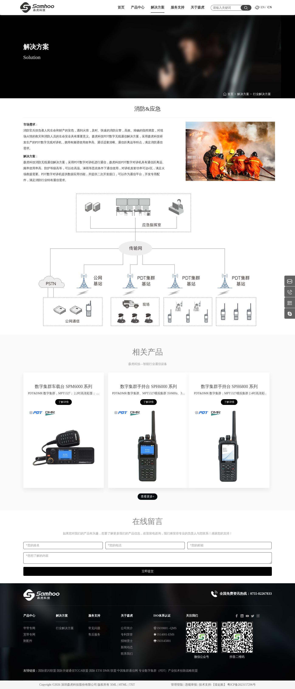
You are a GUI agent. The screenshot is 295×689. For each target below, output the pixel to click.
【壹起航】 (219, 684)
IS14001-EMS (164, 634)
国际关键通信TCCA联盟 (72, 670)
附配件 (27, 641)
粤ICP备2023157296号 (241, 684)
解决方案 (243, 96)
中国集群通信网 (127, 670)
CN (269, 7)
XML (113, 684)
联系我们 (127, 653)
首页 (230, 96)
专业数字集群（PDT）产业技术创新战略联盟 (168, 670)
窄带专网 (29, 628)
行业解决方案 (262, 96)
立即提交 (148, 571)
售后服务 (94, 634)
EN (263, 7)
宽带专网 (29, 634)
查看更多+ (147, 496)
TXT (132, 684)
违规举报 (191, 684)
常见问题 (94, 628)
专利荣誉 (127, 634)
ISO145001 (162, 641)
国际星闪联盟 (47, 670)
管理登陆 (177, 684)
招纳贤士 (127, 641)
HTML (123, 684)
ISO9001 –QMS (165, 628)
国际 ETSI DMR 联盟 (102, 670)
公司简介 (127, 628)
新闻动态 (127, 647)
